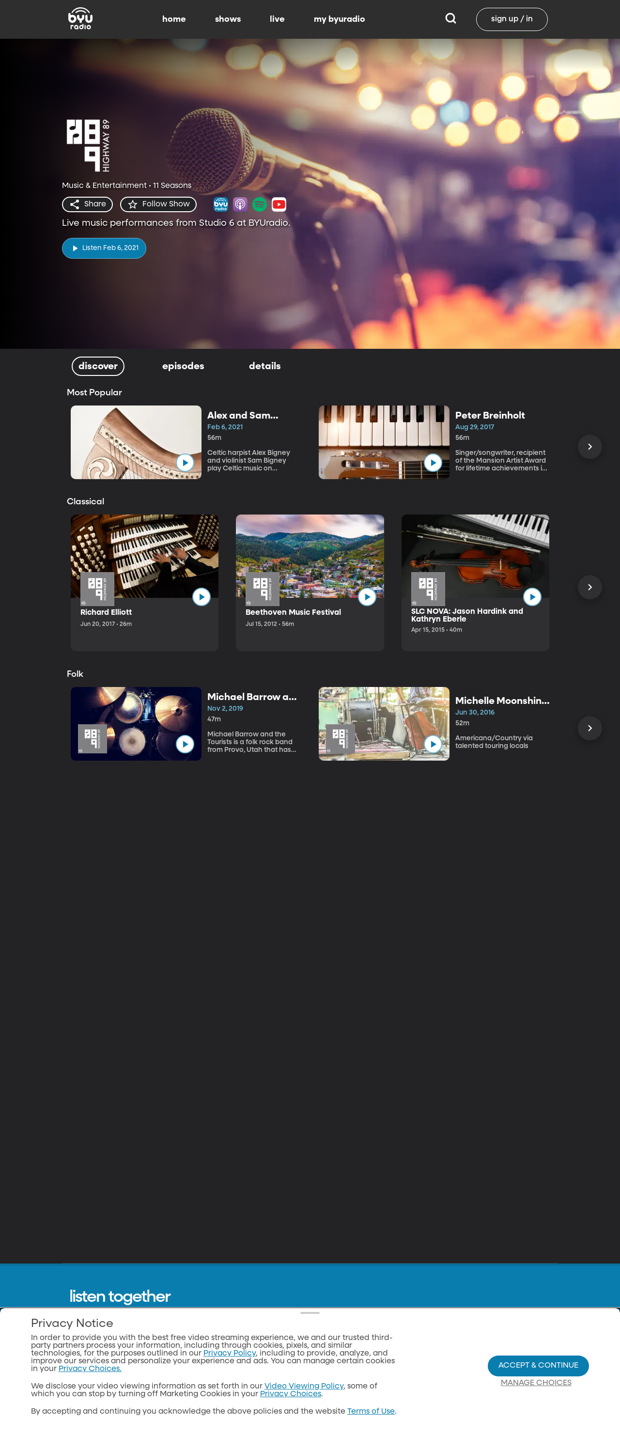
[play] (104, 248)
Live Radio (410, 1375)
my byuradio (339, 19)
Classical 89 (467, 1375)
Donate (325, 1431)
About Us (328, 1357)
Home (402, 1338)
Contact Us (332, 1375)
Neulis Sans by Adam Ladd (122, 1423)
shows (228, 19)
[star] (158, 204)
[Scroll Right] (590, 447)
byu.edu (460, 1394)
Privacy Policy (337, 1412)
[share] (87, 204)
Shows (403, 1357)
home (174, 19)
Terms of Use (335, 1394)
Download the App (480, 1338)
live (277, 19)
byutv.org (462, 1357)
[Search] (450, 19)
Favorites (408, 1394)
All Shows (329, 1338)
